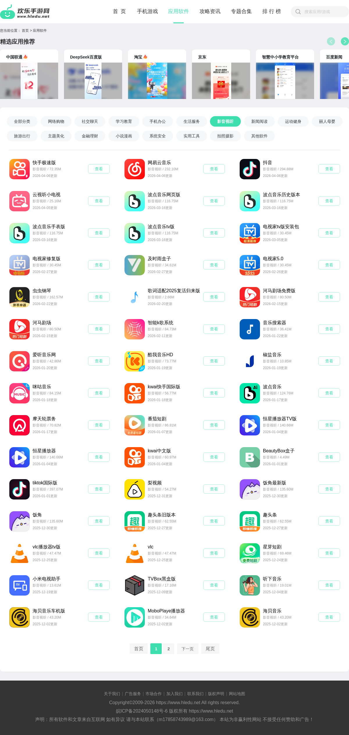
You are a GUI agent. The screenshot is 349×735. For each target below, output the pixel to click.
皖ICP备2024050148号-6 (142, 711)
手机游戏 (147, 11)
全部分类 (22, 121)
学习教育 (124, 121)
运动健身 (293, 121)
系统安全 (157, 136)
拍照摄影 (225, 136)
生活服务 (192, 121)
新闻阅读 (259, 121)
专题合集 (241, 11)
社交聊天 (90, 121)
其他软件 (259, 136)
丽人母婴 (327, 121)
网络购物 (56, 121)
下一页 (187, 648)
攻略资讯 (210, 11)
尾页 (210, 648)
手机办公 (157, 121)
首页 (25, 31)
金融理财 (90, 136)
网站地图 (237, 693)
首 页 (120, 11)
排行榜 (272, 11)
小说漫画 (124, 136)
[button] (345, 41)
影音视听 (225, 121)
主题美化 (56, 136)
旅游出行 (22, 136)
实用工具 (192, 136)
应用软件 (178, 11)
